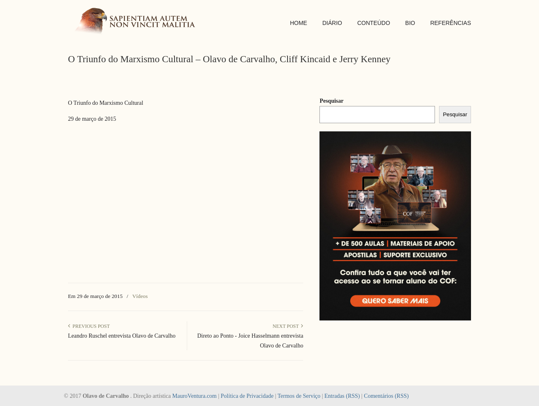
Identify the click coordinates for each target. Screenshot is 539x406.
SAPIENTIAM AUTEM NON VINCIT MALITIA (137, 21)
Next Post (287, 326)
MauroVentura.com (194, 396)
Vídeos (140, 296)
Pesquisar (331, 101)
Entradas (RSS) (342, 396)
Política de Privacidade (247, 396)
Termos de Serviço (298, 396)
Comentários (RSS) (386, 396)
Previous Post (89, 326)
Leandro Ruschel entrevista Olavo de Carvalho (121, 336)
